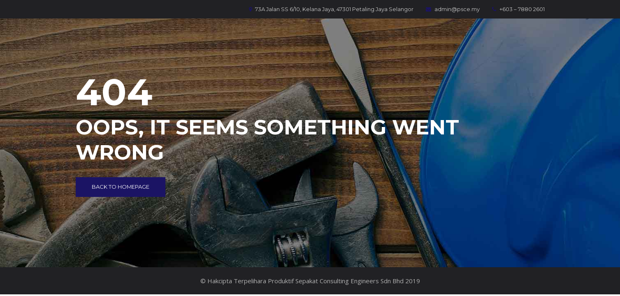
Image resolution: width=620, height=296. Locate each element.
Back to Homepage (120, 186)
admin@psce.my (453, 9)
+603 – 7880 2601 (518, 9)
